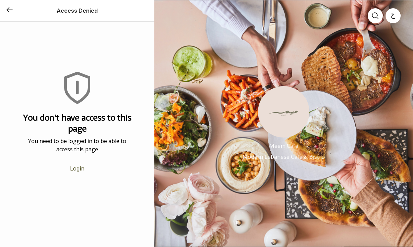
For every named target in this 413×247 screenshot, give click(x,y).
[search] (375, 15)
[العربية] (393, 15)
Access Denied (77, 10)
